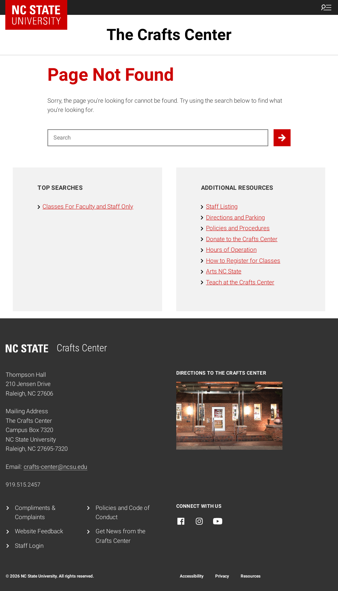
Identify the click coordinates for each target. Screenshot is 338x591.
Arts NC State (223, 271)
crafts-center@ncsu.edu (55, 467)
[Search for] (157, 137)
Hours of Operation (231, 249)
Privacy (222, 576)
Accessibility (192, 576)
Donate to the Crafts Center (241, 239)
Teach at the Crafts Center (240, 282)
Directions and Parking (235, 217)
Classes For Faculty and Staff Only (87, 206)
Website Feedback (39, 531)
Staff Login (29, 545)
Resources (250, 576)
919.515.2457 (23, 484)
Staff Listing (221, 206)
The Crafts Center (169, 34)
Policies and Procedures (238, 228)
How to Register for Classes (243, 260)
